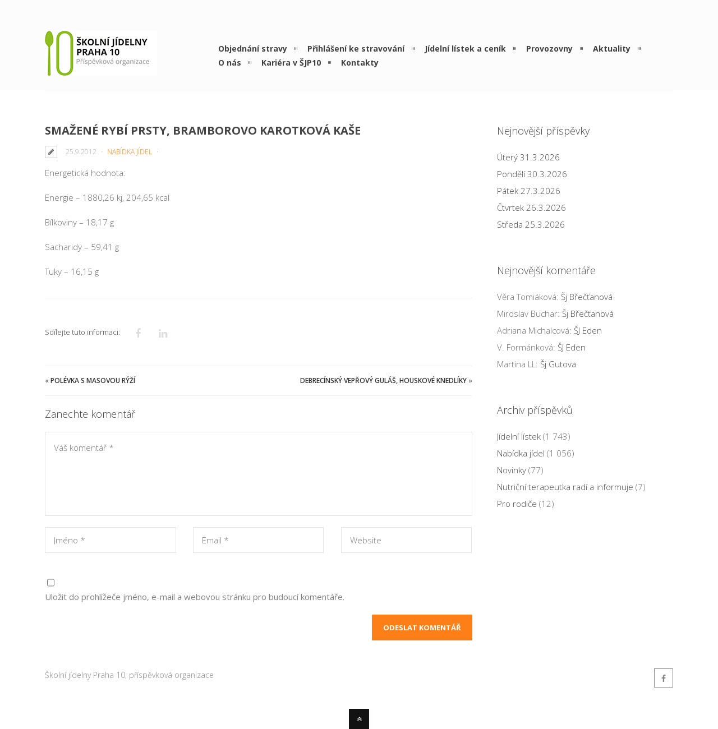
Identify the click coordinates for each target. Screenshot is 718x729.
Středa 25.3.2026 (531, 224)
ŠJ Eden (588, 330)
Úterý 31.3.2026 (528, 157)
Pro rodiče (517, 503)
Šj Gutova (558, 364)
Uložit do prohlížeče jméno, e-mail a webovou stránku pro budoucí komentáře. (194, 596)
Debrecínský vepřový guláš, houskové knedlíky (383, 380)
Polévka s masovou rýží (92, 380)
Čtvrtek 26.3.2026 (531, 207)
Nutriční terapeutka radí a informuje (565, 486)
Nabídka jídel (129, 151)
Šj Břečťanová (587, 296)
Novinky (511, 470)
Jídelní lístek (519, 436)
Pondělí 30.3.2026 (532, 173)
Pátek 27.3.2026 (528, 190)
